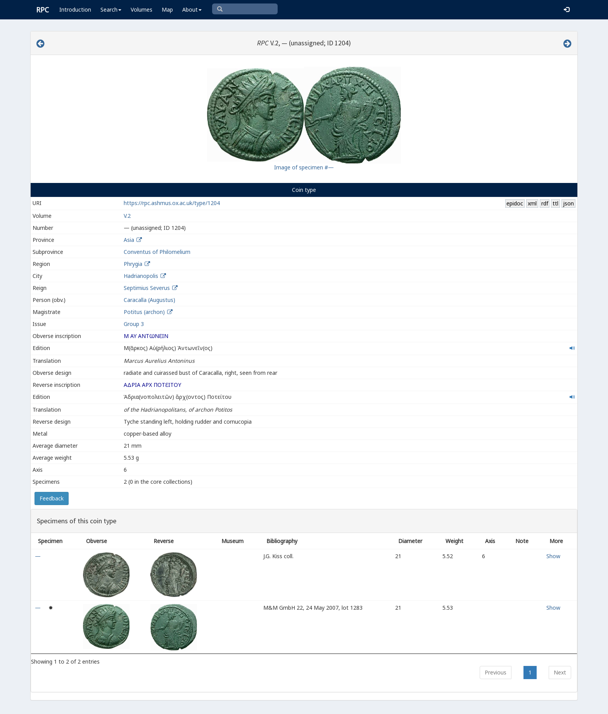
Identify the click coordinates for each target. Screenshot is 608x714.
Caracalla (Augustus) (149, 300)
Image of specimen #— (304, 167)
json (568, 203)
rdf (544, 203)
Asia (129, 239)
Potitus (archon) (145, 312)
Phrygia (133, 263)
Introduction (75, 9)
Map (167, 9)
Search (110, 9)
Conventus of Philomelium (157, 251)
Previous (495, 672)
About (192, 9)
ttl (555, 203)
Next (560, 672)
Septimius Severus (147, 287)
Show (553, 556)
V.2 (127, 215)
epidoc (514, 203)
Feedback (52, 498)
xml (532, 203)
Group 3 (134, 324)
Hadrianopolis (141, 275)
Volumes (141, 9)
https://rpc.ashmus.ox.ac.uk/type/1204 (172, 203)
